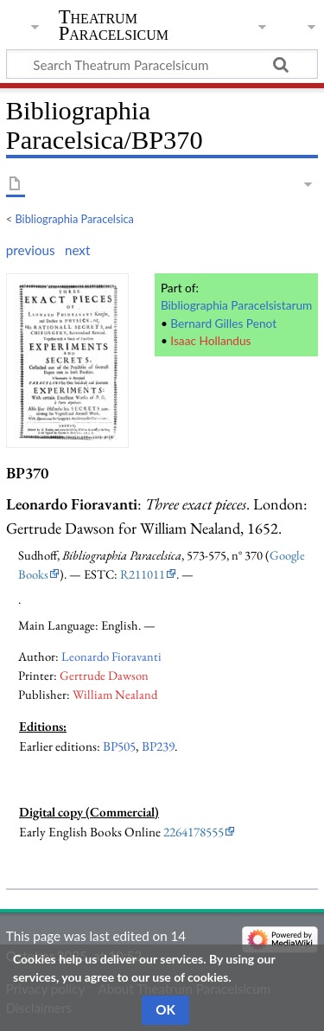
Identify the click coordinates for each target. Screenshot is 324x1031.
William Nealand (115, 694)
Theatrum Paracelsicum (113, 25)
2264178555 (193, 832)
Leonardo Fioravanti (111, 656)
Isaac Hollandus (210, 340)
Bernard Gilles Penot (223, 323)
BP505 (119, 746)
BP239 (158, 746)
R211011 (142, 574)
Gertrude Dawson (104, 675)
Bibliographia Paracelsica (75, 219)
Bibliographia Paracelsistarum (236, 305)
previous (30, 250)
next (77, 250)
